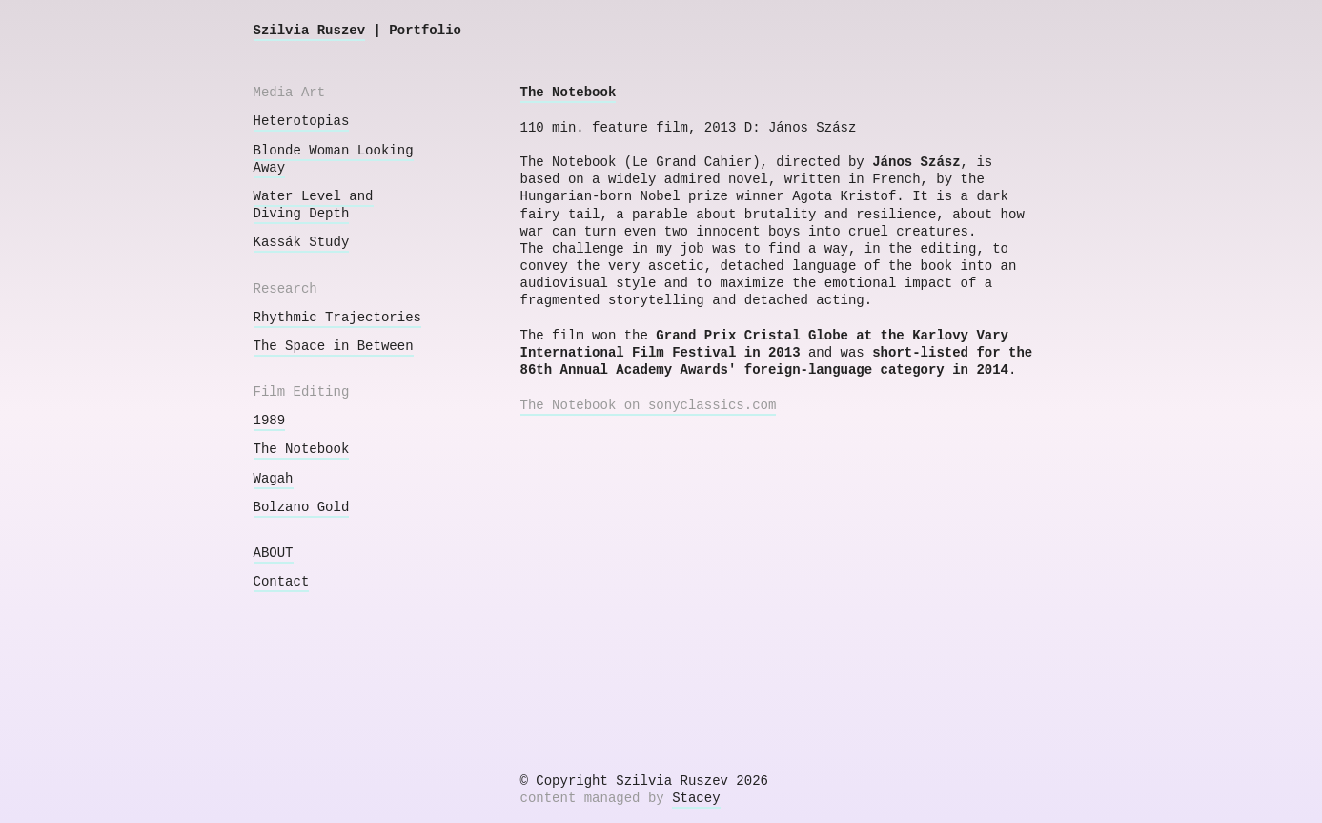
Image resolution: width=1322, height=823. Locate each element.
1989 (270, 420)
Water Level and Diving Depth (314, 205)
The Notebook (302, 449)
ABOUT (274, 553)
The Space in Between (334, 346)
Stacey (696, 798)
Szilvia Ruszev (310, 30)
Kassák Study (302, 242)
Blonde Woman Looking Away (334, 159)
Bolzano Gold (302, 507)
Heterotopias (302, 121)
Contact (282, 581)
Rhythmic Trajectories (337, 317)
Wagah (274, 478)
